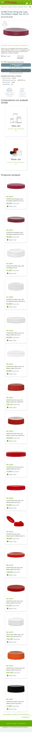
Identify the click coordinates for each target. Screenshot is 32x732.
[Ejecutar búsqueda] (30, 7)
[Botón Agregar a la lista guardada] (16, 70)
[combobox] (14, 7)
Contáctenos (21, 723)
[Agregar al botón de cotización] (16, 65)
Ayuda (8, 723)
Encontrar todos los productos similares (15, 45)
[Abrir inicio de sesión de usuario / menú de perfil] (30, 3)
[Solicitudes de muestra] (27, 3)
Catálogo (14, 723)
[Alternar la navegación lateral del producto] (2, 2)
